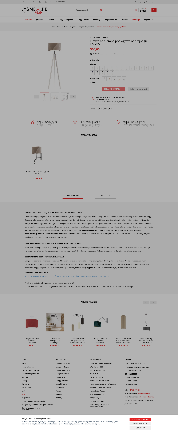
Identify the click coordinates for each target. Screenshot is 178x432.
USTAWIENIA (140, 428)
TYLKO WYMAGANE (140, 424)
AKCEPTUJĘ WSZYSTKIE (140, 419)
